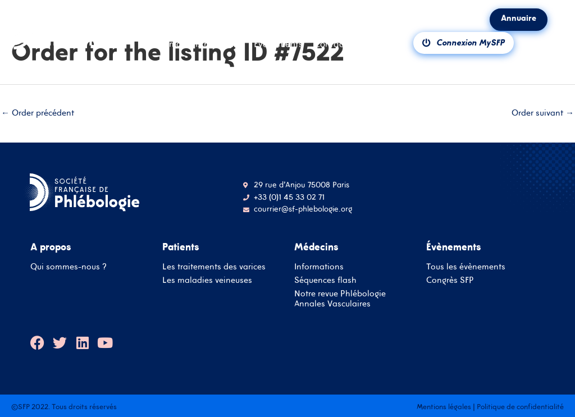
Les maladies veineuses (207, 279)
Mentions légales (444, 406)
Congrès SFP (450, 279)
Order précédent (37, 112)
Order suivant (543, 112)
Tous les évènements (465, 266)
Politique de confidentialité (520, 406)
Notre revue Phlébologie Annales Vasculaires (340, 298)
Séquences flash (325, 279)
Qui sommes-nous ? (68, 266)
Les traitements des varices (214, 266)
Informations (319, 266)
